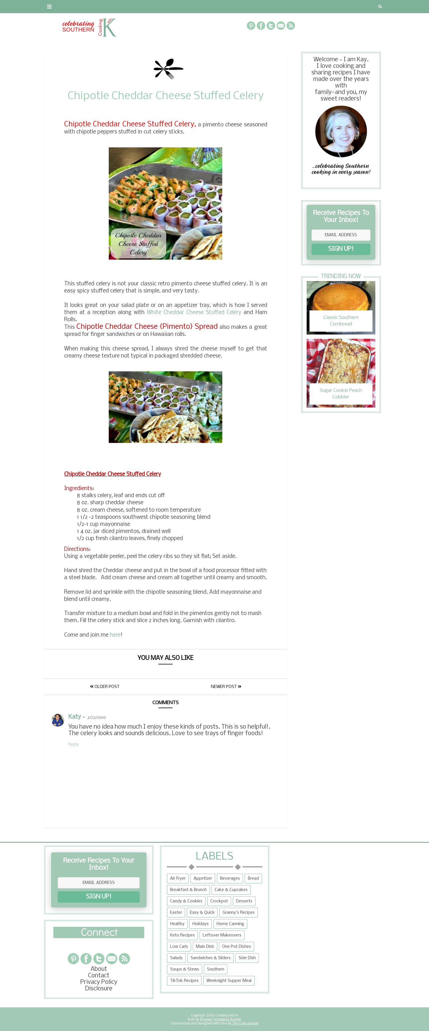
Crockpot (219, 901)
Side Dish (247, 958)
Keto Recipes (182, 935)
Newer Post (226, 687)
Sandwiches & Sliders (211, 958)
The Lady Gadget (245, 1023)
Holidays (200, 924)
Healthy (177, 924)
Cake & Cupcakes (231, 890)
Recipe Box (179, 6)
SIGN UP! (341, 249)
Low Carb (179, 946)
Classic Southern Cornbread (341, 321)
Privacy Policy (98, 982)
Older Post (105, 687)
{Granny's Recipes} (229, 6)
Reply (73, 744)
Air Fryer (178, 878)
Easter (176, 912)
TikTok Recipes (184, 980)
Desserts (244, 901)
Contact (85, 6)
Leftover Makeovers (222, 935)
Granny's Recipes (239, 912)
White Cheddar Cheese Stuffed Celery (194, 312)
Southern (215, 969)
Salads (176, 958)
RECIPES (146, 6)
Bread (253, 878)
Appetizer (203, 878)
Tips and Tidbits (291, 6)
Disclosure (98, 989)
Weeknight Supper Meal (229, 980)
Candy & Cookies (186, 901)
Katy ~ (76, 717)
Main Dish (205, 946)
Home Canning (230, 924)
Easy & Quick (202, 912)
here (115, 635)
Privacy (116, 6)
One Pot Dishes (236, 946)
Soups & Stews (184, 969)
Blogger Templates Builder (220, 1019)
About (56, 6)
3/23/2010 (96, 718)
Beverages (230, 878)
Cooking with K (226, 1015)
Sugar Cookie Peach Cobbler (341, 394)
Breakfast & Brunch (188, 890)
